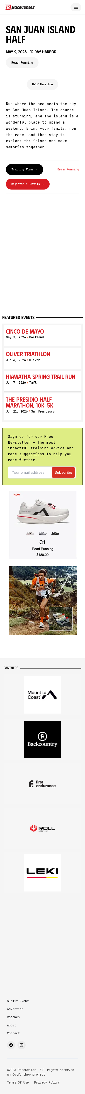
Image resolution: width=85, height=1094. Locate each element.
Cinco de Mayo (25, 331)
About (11, 1025)
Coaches (13, 1017)
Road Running (22, 63)
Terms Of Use (18, 1082)
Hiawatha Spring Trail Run (40, 376)
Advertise (15, 1009)
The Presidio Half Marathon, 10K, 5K (29, 402)
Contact (13, 1033)
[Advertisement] (42, 942)
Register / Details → (27, 184)
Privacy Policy (47, 1082)
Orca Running (68, 169)
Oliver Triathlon (28, 354)
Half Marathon (42, 84)
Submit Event (18, 1001)
